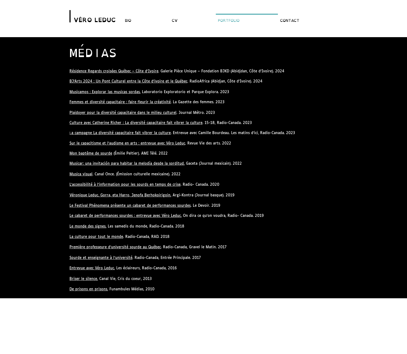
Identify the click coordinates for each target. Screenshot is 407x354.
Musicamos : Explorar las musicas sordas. (105, 92)
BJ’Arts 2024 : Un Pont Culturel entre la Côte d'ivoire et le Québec (128, 81)
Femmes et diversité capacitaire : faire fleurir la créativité (120, 102)
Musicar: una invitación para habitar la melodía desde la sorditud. (127, 164)
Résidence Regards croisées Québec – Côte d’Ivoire (113, 71)
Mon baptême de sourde (90, 153)
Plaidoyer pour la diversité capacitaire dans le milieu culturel (122, 113)
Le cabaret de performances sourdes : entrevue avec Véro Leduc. (125, 216)
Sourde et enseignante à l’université (100, 258)
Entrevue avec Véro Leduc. (92, 268)
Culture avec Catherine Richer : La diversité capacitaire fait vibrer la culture (135, 123)
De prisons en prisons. (88, 289)
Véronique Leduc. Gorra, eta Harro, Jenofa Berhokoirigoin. (120, 195)
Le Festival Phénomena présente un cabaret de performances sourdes (130, 206)
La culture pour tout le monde (96, 237)
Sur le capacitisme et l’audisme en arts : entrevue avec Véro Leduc (127, 143)
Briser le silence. (83, 279)
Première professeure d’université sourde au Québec (115, 247)
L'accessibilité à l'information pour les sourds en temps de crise (125, 185)
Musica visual (80, 174)
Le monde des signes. (87, 226)
